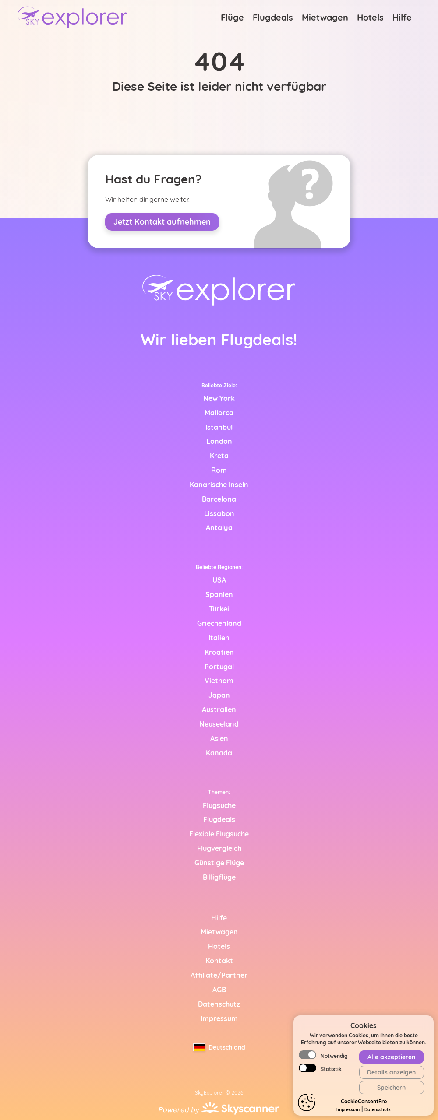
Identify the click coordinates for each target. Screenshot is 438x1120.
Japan (219, 695)
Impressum (348, 1110)
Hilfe (402, 17)
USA (219, 580)
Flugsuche (219, 805)
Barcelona (219, 499)
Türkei (219, 608)
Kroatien (219, 652)
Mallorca (219, 412)
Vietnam (219, 680)
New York (219, 398)
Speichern (391, 1088)
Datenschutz (377, 1110)
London (219, 441)
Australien (219, 709)
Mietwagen (325, 17)
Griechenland (219, 623)
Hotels (370, 17)
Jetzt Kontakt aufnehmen (162, 222)
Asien (219, 738)
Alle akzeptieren (391, 1057)
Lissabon (219, 513)
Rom (219, 470)
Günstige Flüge (219, 862)
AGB (219, 989)
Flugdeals (273, 17)
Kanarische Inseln (219, 484)
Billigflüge (219, 877)
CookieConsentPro (364, 1101)
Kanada (219, 752)
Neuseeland (219, 724)
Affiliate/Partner (219, 975)
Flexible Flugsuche (219, 833)
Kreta (219, 455)
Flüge (232, 17)
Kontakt (219, 960)
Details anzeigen (391, 1072)
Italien (219, 637)
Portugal (219, 666)
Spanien (219, 594)
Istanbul (219, 427)
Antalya (219, 527)
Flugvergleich (219, 848)
